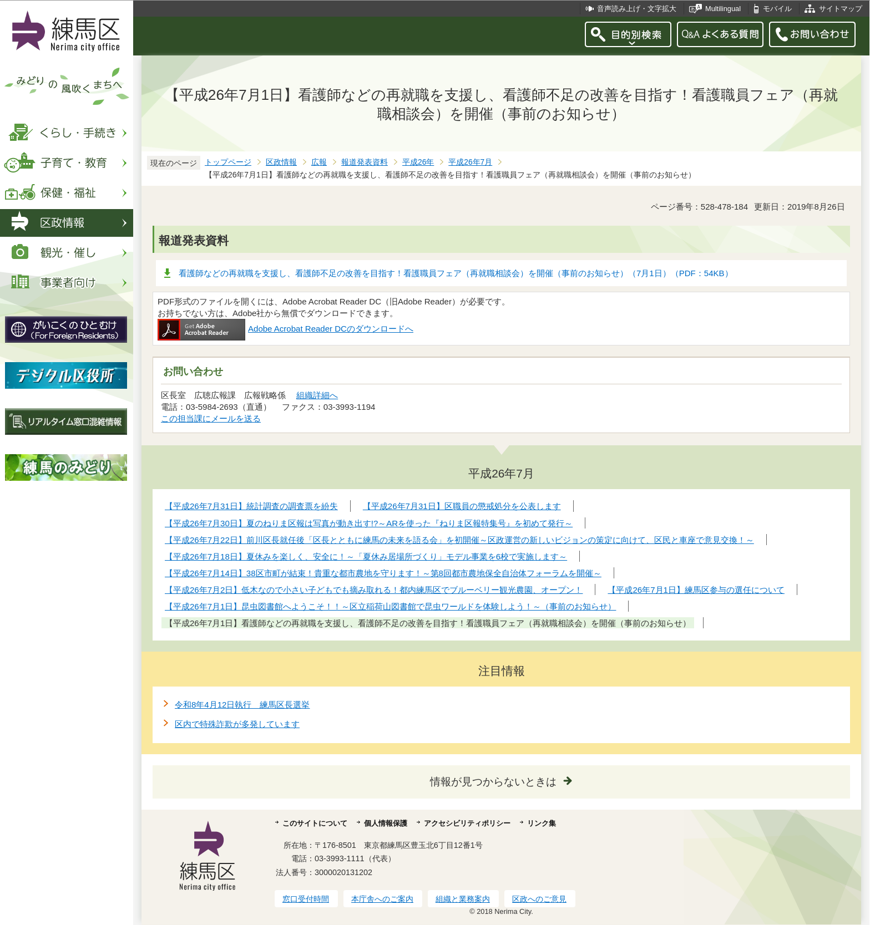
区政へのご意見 (539, 898)
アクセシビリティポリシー (467, 823)
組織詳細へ (317, 395)
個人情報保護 (385, 823)
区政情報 (281, 162)
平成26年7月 (470, 162)
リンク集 (541, 823)
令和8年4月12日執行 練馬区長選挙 (242, 704)
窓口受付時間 (305, 898)
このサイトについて (314, 823)
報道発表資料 (364, 162)
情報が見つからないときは (493, 781)
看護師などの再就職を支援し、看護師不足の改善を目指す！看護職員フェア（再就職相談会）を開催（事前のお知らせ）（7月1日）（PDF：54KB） (456, 273)
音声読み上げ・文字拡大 (636, 8)
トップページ (228, 162)
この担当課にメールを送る (211, 418)
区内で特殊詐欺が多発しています (237, 724)
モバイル (777, 8)
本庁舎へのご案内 (382, 898)
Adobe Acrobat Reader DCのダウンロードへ (285, 328)
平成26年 (418, 162)
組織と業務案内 (463, 898)
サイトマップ (840, 8)
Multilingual (723, 8)
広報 (319, 162)
